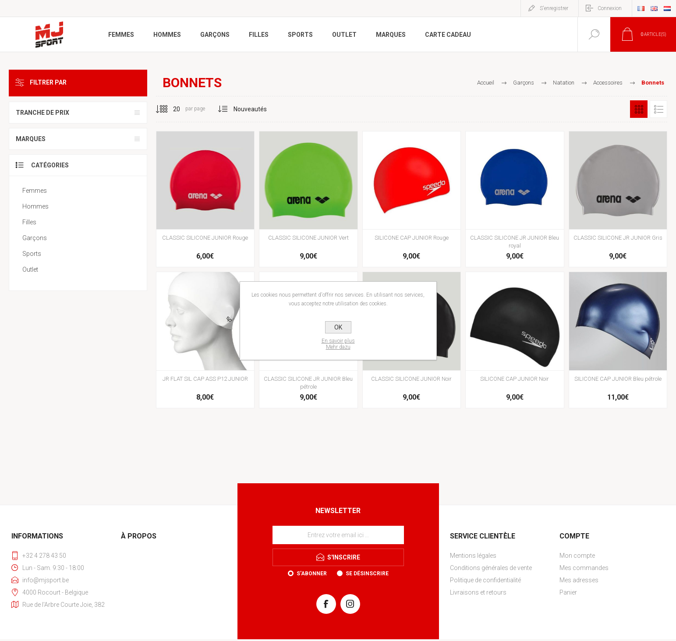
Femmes (34, 190)
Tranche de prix (42, 112)
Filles (29, 222)
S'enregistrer (554, 8)
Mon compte (577, 555)
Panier (568, 592)
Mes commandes (584, 567)
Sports (31, 253)
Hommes (35, 206)
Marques (31, 138)
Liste (658, 109)
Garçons (34, 237)
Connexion (610, 8)
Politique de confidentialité (485, 580)
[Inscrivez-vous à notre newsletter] (338, 535)
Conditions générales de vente (491, 567)
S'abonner (312, 573)
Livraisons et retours (478, 592)
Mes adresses (578, 580)
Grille (639, 109)
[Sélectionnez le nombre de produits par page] (170, 109)
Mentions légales (473, 555)
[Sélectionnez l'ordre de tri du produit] (250, 109)
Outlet (30, 269)
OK (338, 327)
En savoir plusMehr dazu (338, 344)
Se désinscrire (367, 573)
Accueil (485, 82)
